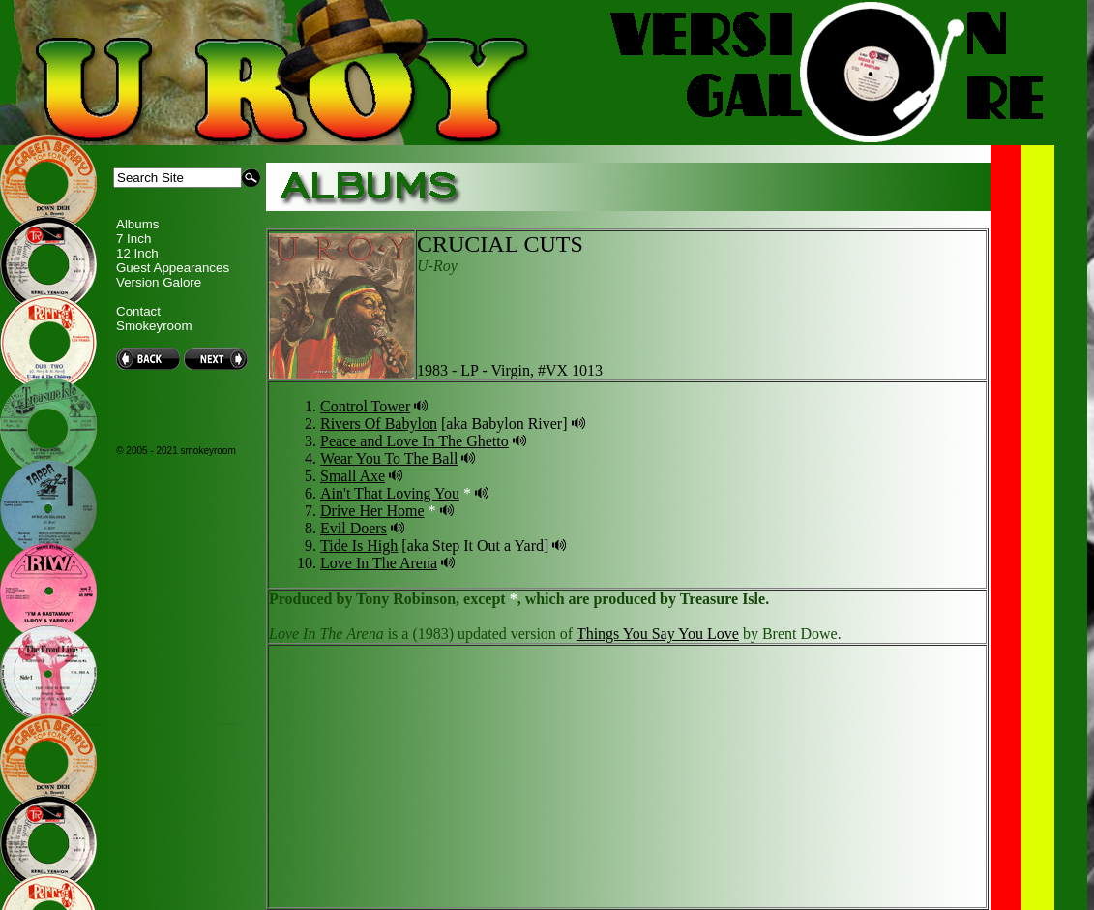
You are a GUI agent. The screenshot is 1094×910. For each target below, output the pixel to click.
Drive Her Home (372, 510)
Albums (137, 224)
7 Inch (133, 238)
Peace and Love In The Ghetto (414, 441)
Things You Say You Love (658, 633)
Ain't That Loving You (389, 493)
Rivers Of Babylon (378, 423)
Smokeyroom (154, 325)
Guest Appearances (172, 267)
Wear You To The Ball (389, 458)
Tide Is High (359, 545)
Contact (138, 311)
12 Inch (137, 253)
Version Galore (158, 282)
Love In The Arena (378, 563)
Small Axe (352, 476)
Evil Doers (353, 528)
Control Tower (365, 406)
